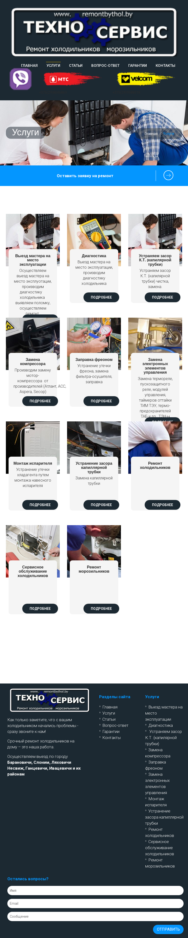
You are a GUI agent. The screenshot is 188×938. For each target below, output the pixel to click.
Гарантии (137, 65)
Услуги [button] (53, 65)
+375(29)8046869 (53, 92)
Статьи (75, 65)
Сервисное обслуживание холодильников (159, 847)
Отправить (168, 929)
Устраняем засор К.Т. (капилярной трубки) (163, 737)
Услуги (108, 713)
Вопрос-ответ (105, 65)
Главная (29, 65)
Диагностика (160, 725)
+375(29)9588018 (126, 92)
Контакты (165, 65)
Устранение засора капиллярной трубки (164, 817)
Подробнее (101, 297)
